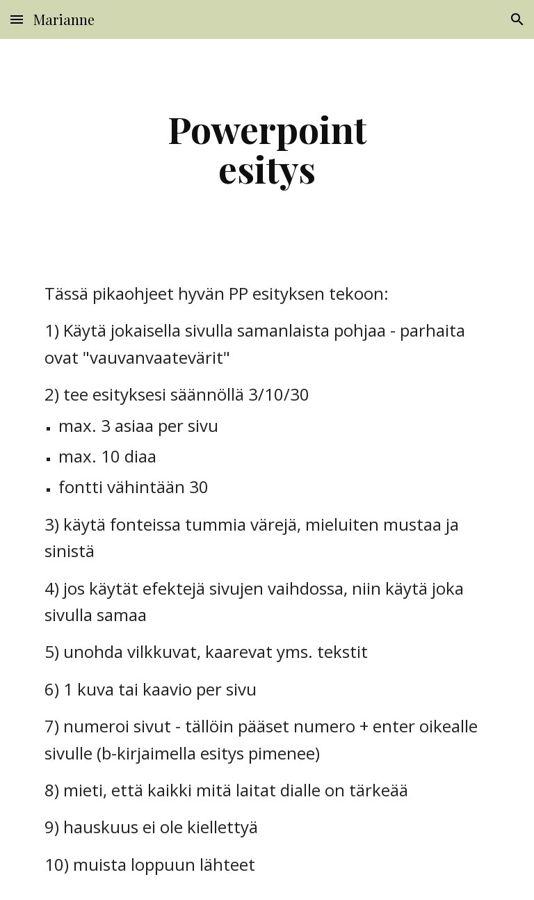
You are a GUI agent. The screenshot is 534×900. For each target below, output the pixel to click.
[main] (266, 148)
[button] (16, 19)
